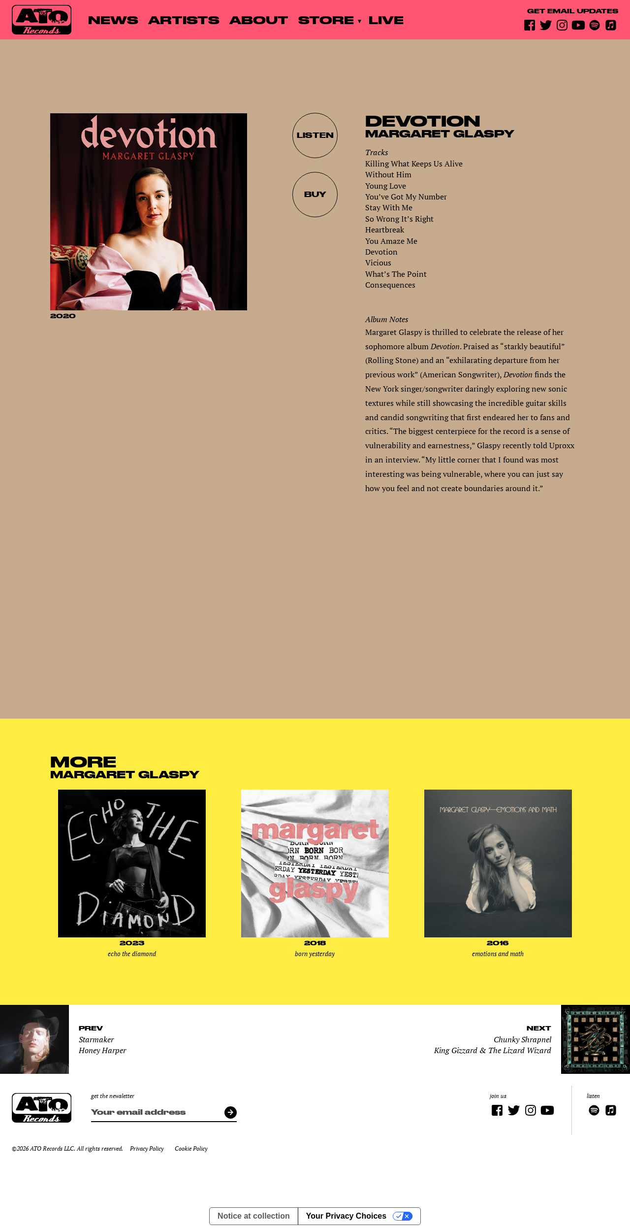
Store (326, 19)
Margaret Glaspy (439, 133)
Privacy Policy (146, 1148)
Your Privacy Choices (346, 1216)
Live (386, 19)
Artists (184, 19)
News (113, 19)
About (258, 19)
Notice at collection (254, 1216)
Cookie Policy (191, 1148)
